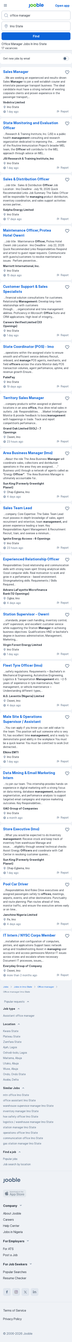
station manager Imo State (19, 1127)
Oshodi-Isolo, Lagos (15, 1052)
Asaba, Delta (11, 1079)
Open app (62, 6)
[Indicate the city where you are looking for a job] (36, 26)
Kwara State (10, 1031)
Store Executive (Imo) (21, 829)
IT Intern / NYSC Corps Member (29, 935)
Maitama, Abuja (12, 1058)
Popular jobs (10, 1158)
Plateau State (11, 1036)
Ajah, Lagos (10, 1047)
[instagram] (16, 1292)
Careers (8, 1219)
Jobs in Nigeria (13, 1232)
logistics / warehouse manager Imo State (28, 1121)
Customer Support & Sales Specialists (25, 289)
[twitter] (25, 1292)
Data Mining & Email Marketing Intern (29, 775)
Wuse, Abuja (10, 1068)
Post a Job (10, 1255)
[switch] (66, 58)
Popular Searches (14, 1272)
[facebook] (7, 1292)
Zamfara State (12, 1041)
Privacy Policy (12, 1319)
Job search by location (17, 1164)
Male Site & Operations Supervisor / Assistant (22, 719)
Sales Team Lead (17, 508)
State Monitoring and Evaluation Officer (30, 125)
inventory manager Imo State (21, 1111)
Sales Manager (15, 72)
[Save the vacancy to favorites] (67, 72)
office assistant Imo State (19, 1100)
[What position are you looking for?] (36, 15)
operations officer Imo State (20, 1132)
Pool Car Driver (15, 884)
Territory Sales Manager (23, 398)
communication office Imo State (23, 1138)
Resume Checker (14, 1278)
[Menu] (5, 5)
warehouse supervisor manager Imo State (28, 1105)
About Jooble (12, 1213)
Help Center (11, 1226)
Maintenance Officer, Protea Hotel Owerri (27, 232)
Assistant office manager (18, 1015)
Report (62, 111)
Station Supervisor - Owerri (26, 614)
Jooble (27, 1333)
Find (36, 36)
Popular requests (17, 1002)
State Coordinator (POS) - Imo (28, 347)
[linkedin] (34, 1292)
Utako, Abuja (11, 1063)
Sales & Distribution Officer (26, 179)
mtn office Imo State (16, 1095)
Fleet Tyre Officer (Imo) (22, 665)
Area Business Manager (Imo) (28, 453)
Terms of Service (14, 1310)
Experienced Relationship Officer (31, 559)
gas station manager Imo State (22, 1143)
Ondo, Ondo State (14, 1074)
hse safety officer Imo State (20, 1116)
